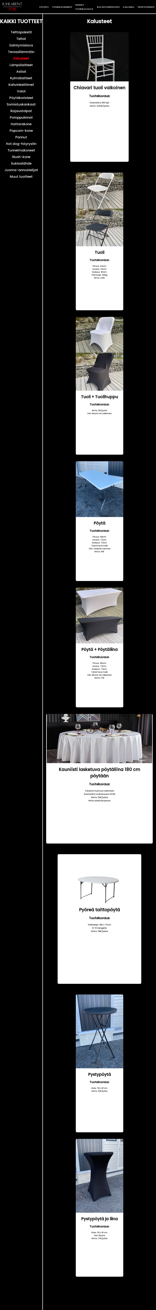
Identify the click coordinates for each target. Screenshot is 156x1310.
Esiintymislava (21, 45)
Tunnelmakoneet (21, 150)
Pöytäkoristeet (21, 97)
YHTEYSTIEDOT (146, 7)
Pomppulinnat (21, 117)
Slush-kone (21, 157)
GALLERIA (128, 7)
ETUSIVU (44, 7)
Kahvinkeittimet (21, 84)
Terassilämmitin (21, 52)
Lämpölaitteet (21, 65)
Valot (21, 91)
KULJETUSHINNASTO (108, 7)
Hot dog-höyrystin (21, 143)
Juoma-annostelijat (21, 170)
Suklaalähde (21, 163)
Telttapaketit (21, 32)
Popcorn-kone (21, 130)
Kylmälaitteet (21, 78)
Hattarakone (21, 124)
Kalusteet (21, 58)
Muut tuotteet (21, 176)
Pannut (21, 137)
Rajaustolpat (21, 111)
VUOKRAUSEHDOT (62, 7)
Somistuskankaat (21, 104)
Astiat (21, 71)
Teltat (21, 38)
